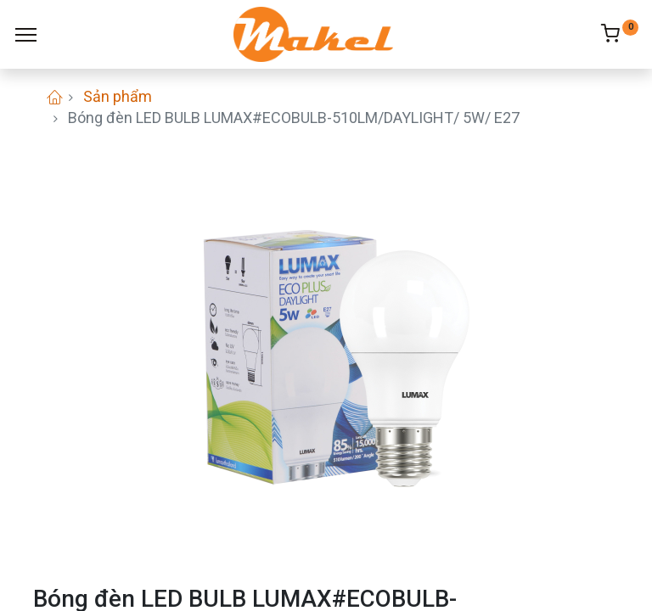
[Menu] (26, 34)
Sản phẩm (117, 96)
